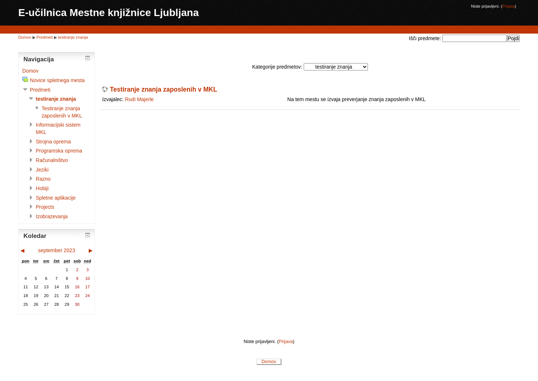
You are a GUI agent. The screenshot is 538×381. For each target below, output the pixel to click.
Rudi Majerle (139, 99)
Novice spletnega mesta (57, 80)
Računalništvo (52, 160)
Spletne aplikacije (56, 198)
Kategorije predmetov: (277, 67)
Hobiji (42, 188)
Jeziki (42, 170)
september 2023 (56, 250)
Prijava (508, 6)
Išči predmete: (425, 38)
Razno (43, 179)
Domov (24, 37)
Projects (45, 207)
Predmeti (44, 37)
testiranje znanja (73, 37)
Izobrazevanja (52, 216)
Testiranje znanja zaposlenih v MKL (163, 89)
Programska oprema (59, 151)
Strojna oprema (53, 142)
